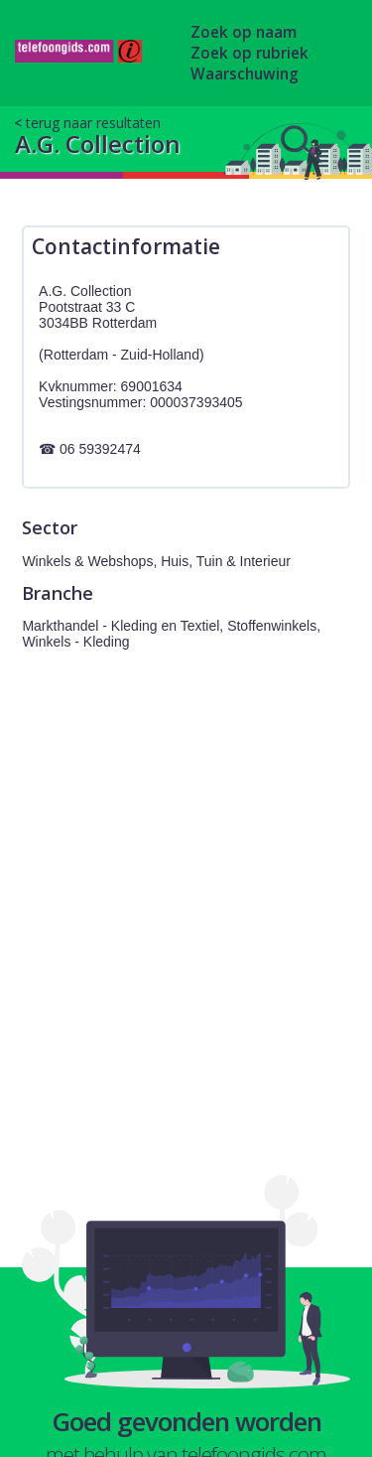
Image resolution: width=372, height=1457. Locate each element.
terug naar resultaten (93, 122)
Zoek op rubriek (249, 53)
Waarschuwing (244, 74)
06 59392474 (100, 449)
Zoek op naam (243, 32)
